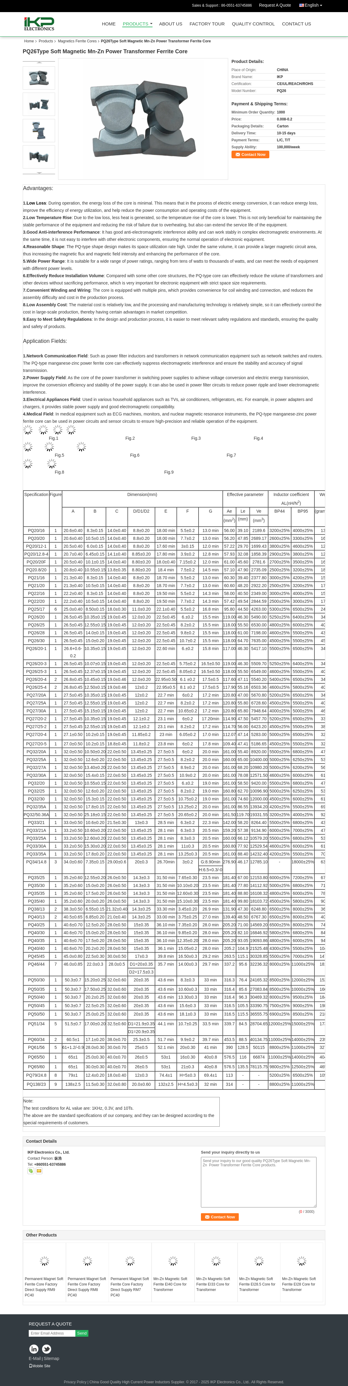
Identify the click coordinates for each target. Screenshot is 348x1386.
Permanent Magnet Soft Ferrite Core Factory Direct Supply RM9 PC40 (44, 1287)
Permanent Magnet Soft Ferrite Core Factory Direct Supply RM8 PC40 (87, 1287)
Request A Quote (275, 5)
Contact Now (253, 154)
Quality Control (253, 24)
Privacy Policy (75, 1382)
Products (135, 24)
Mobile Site (39, 1366)
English (315, 4)
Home (109, 24)
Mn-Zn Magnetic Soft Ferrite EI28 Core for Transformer (299, 1284)
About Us (170, 24)
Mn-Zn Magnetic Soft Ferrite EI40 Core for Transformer (170, 1284)
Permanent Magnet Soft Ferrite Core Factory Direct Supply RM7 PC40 (129, 1287)
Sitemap (51, 1358)
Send (82, 1333)
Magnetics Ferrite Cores (77, 41)
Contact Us (296, 24)
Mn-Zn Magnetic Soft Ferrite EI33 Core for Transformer (213, 1284)
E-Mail (35, 1358)
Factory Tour (207, 24)
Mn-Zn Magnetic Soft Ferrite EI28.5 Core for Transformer (257, 1284)
